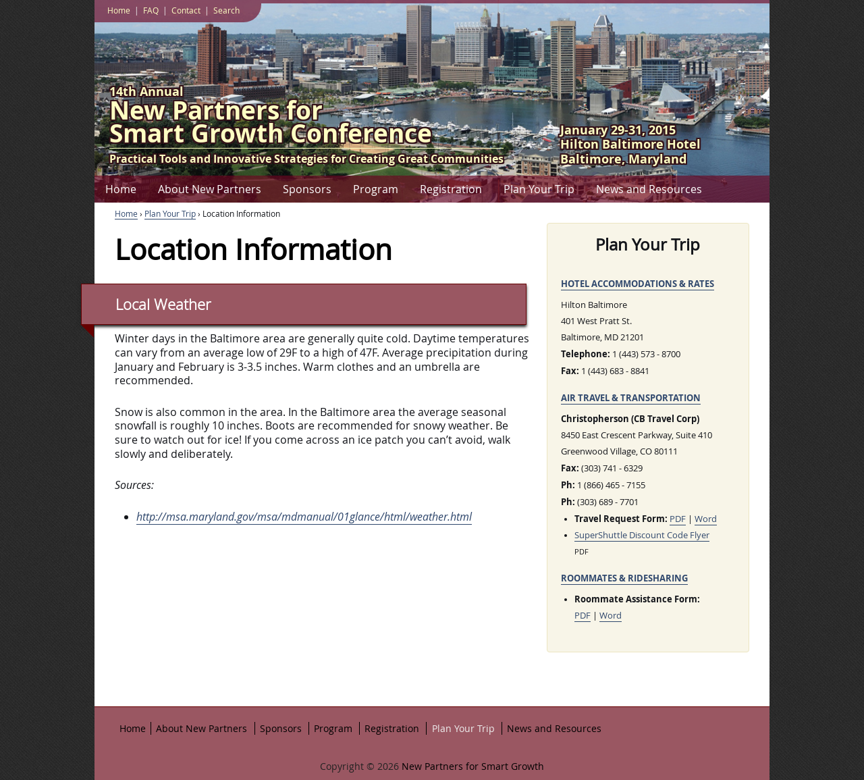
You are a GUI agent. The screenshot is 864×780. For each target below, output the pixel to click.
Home (120, 189)
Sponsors (307, 189)
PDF (678, 519)
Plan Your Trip (539, 189)
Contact (185, 10)
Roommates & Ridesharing (624, 578)
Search (226, 10)
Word (706, 519)
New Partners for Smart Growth (471, 766)
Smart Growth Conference (306, 124)
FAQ (151, 10)
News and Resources (649, 189)
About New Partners (209, 189)
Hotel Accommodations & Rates (637, 284)
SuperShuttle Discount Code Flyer (641, 535)
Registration (451, 189)
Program (375, 189)
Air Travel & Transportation (631, 398)
